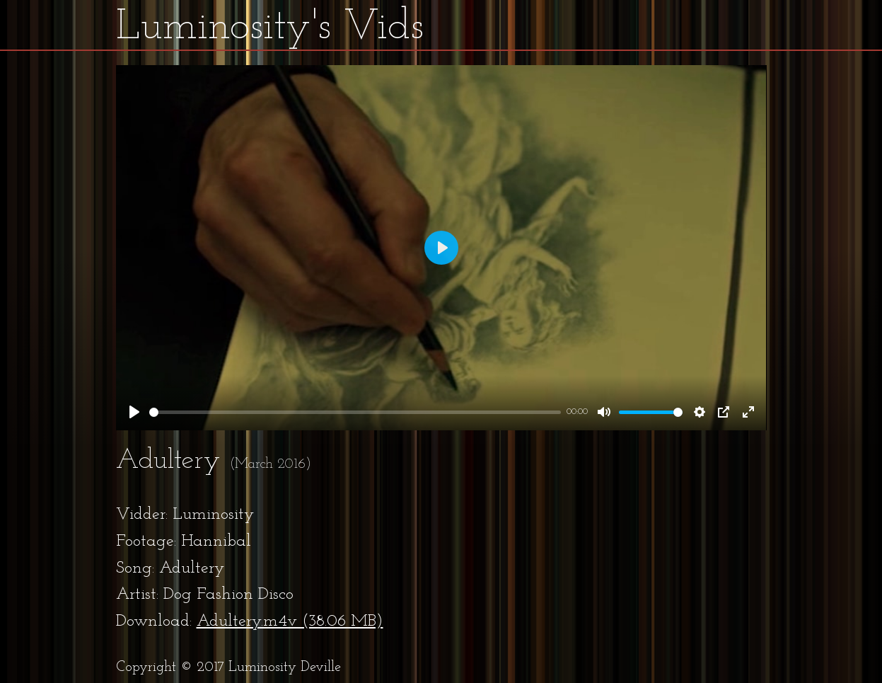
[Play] (134, 412)
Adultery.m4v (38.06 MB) (290, 621)
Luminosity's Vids (270, 27)
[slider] (355, 412)
